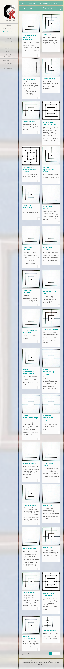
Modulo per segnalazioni (8, 56)
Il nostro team (8, 48)
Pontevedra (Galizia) (50, 630)
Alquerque (8, 38)
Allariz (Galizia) (49, 34)
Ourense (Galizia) (29, 505)
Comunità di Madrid (30, 463)
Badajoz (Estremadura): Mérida (48, 169)
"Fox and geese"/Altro (8, 45)
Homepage (8, 25)
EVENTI (8, 51)
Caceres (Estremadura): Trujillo (48, 372)
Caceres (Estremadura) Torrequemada (28, 371)
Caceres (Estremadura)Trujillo (31, 418)
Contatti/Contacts (8, 60)
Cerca (60, 9)
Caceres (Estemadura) (51, 330)
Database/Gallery (8, 31)
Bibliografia (8, 35)
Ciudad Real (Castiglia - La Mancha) (48, 418)
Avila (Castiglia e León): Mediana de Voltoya (29, 170)
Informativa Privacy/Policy (8, 64)
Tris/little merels (8, 41)
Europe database (43, 3)
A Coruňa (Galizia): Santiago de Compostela (30, 37)
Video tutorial (8, 68)
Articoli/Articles (8, 28)
